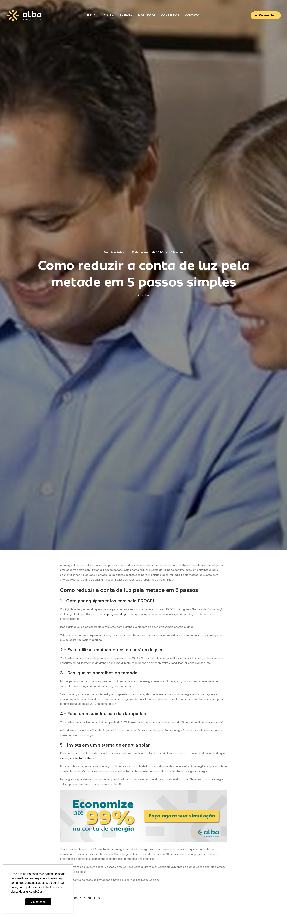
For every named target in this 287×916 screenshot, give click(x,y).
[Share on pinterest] (75, 898)
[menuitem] (92, 15)
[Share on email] (99, 898)
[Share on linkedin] (80, 898)
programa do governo (121, 614)
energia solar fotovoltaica (78, 758)
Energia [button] (126, 15)
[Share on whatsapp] (85, 898)
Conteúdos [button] (170, 15)
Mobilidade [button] (146, 15)
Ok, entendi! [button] (38, 901)
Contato (192, 15)
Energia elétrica (114, 252)
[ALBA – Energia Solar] (24, 15)
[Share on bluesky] (89, 898)
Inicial (92, 15)
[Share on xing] (94, 898)
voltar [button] (143, 295)
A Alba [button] (108, 15)
